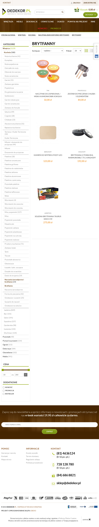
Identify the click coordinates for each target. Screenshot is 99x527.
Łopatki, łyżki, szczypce (14, 267)
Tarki (7, 252)
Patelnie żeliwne (11, 172)
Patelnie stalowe (11, 188)
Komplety (8, 60)
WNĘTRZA (8, 22)
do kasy (90, 15)
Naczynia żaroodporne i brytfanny (14, 281)
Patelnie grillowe (11, 164)
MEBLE (19, 22)
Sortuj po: (36, 51)
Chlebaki (10, 120)
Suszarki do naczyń (12, 302)
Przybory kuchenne (14, 244)
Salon (8, 318)
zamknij (87, 519)
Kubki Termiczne (11, 138)
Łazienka (9, 329)
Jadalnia (9, 310)
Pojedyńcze (9, 88)
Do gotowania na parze (14, 92)
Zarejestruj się (90, 3)
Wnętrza (9, 48)
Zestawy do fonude (12, 108)
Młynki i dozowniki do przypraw (13, 143)
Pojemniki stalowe (12, 240)
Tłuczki (7, 256)
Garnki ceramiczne (12, 104)
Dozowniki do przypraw (14, 152)
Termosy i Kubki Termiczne (15, 133)
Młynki (7, 148)
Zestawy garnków (12, 84)
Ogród (7, 345)
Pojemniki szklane (12, 228)
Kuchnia (9, 52)
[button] (25, 375)
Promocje (56, 28)
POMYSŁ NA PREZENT (78, 22)
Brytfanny (9, 286)
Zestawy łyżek (10, 248)
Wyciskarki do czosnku (14, 208)
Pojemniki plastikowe (13, 232)
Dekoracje (9, 349)
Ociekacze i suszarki (14, 298)
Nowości (42, 28)
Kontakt (7, 3)
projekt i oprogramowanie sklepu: (18, 511)
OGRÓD (60, 22)
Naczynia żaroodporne (14, 290)
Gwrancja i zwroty (8, 453)
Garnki (9, 80)
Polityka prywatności (34, 463)
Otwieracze (9, 264)
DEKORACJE (32, 22)
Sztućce (9, 112)
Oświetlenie (10, 353)
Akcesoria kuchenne (14, 124)
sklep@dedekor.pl (69, 483)
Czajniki (10, 116)
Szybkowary (9, 96)
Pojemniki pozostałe (13, 220)
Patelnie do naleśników (14, 168)
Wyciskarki (10, 200)
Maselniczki (9, 224)
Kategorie (9, 44)
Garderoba (10, 325)
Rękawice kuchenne (12, 128)
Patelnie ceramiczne (13, 160)
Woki (7, 196)
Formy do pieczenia (14, 294)
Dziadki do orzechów (13, 271)
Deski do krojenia (13, 276)
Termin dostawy (32, 456)
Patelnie (10, 156)
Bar (7, 314)
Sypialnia (10, 321)
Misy (7, 216)
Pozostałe (8, 337)
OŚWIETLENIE (47, 22)
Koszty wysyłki (32, 453)
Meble (7, 357)
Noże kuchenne (12, 56)
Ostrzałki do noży (11, 68)
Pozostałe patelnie (12, 184)
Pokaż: (69, 51)
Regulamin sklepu (33, 459)
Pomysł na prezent (12, 341)
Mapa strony (6, 459)
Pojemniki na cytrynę (13, 236)
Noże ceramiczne (11, 76)
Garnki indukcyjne (12, 100)
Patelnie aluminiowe (13, 176)
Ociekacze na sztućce (13, 306)
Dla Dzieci (10, 333)
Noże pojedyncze (11, 64)
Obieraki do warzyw (13, 72)
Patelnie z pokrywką (13, 180)
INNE (93, 22)
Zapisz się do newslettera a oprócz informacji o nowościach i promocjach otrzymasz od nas (49, 414)
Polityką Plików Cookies (67, 518)
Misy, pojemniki (13, 212)
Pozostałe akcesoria (12, 260)
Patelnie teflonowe (12, 192)
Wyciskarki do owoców (14, 204)
